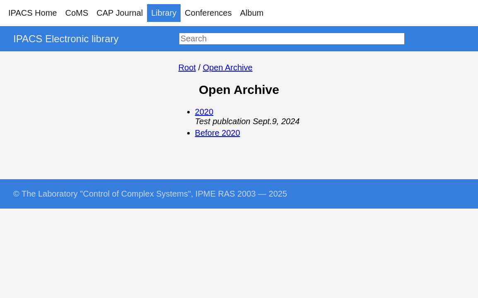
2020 (204, 111)
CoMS (76, 12)
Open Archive (228, 67)
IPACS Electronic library (65, 38)
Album (252, 12)
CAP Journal (120, 12)
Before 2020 (217, 132)
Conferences (208, 12)
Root (187, 67)
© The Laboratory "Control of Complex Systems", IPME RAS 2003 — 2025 (150, 193)
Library (163, 12)
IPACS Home (32, 12)
